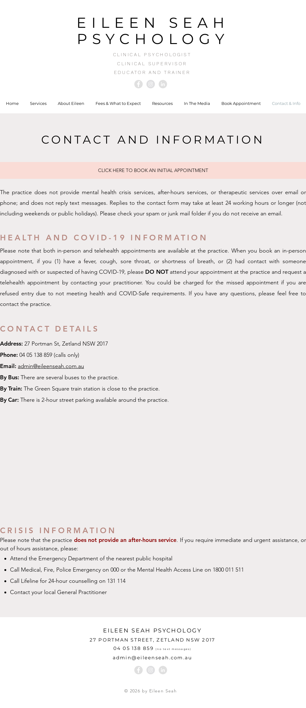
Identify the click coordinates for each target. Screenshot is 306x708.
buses (72, 377)
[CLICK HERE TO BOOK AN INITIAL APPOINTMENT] (153, 170)
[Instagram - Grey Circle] (150, 84)
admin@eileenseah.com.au (51, 366)
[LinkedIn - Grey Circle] (163, 84)
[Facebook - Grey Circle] (138, 84)
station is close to (105, 388)
